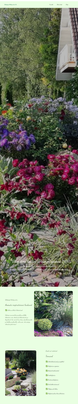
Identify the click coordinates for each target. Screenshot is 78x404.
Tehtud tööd (59, 4)
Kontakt (51, 4)
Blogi (67, 4)
